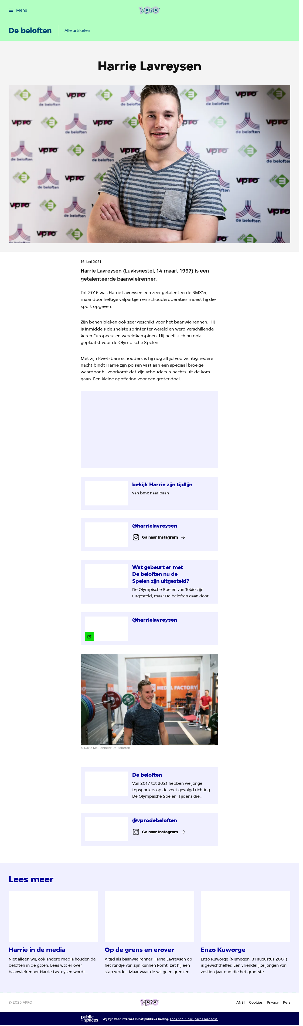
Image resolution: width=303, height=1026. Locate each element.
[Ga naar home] (149, 10)
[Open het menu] (17, 10)
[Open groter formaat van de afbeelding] (149, 699)
